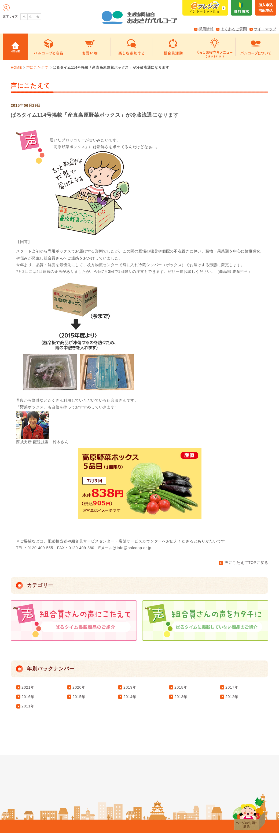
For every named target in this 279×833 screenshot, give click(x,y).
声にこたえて (37, 67)
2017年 (231, 687)
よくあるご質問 (234, 29)
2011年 (28, 706)
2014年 (130, 697)
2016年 (28, 697)
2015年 (79, 697)
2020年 (79, 687)
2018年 (181, 687)
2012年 (231, 697)
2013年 (181, 697)
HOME (16, 67)
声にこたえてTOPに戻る (243, 562)
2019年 (130, 687)
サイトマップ (265, 29)
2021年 (28, 687)
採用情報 (206, 29)
